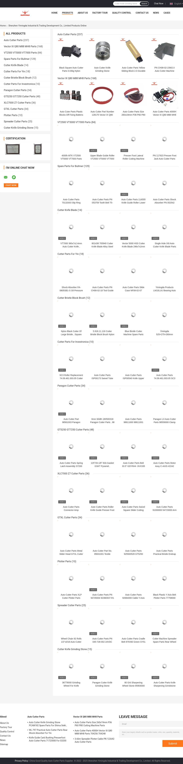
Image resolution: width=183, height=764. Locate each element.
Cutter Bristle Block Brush (17, 77)
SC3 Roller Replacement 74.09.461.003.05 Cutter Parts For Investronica (71, 378)
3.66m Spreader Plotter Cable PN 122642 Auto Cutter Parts (94, 740)
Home (54, 13)
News (156, 13)
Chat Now (158, 3)
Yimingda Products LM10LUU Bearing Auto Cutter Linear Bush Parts (164, 290)
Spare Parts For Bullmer (17, 58)
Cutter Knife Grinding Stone (18, 127)
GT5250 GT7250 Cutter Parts (19, 96)
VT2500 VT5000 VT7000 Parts (20, 52)
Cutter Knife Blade (13, 65)
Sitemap (4, 744)
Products (67, 13)
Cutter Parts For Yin (14, 71)
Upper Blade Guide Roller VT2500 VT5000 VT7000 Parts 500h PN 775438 (102, 158)
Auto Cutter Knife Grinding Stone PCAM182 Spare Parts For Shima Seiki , (48, 724)
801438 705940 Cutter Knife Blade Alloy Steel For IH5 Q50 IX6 (102, 246)
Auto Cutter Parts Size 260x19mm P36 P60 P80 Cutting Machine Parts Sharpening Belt (93, 724)
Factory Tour (100, 13)
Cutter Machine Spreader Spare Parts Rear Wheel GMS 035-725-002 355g (164, 641)
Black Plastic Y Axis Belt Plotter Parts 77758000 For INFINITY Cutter (164, 598)
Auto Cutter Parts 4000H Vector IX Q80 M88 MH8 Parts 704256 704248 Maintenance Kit (93, 732)
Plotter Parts (10, 115)
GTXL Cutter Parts (13, 109)
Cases (166, 13)
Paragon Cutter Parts (15, 90)
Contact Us (142, 13)
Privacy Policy (21, 761)
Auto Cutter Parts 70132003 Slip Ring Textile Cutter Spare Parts (71, 202)
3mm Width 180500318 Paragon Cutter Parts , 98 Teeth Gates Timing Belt (102, 422)
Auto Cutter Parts (13, 40)
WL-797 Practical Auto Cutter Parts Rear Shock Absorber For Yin (48, 731)
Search (144, 4)
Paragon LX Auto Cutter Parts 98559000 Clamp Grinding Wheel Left (164, 422)
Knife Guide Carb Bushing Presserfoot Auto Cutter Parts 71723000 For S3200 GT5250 (47, 739)
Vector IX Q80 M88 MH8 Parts (20, 46)
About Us (83, 13)
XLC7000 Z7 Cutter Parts (17, 102)
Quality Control (121, 13)
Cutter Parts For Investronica (19, 83)
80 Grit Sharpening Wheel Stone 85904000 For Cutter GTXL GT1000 (133, 685)
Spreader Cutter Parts (15, 121)
